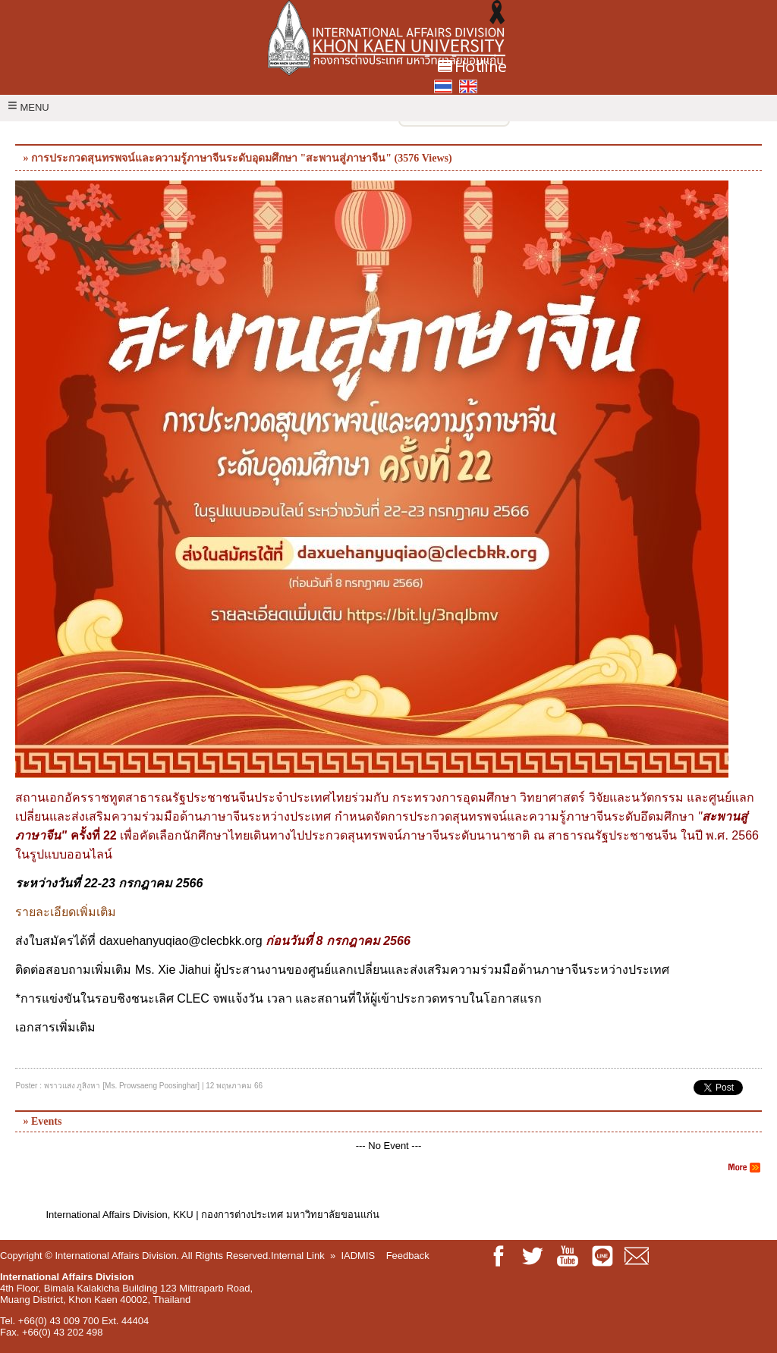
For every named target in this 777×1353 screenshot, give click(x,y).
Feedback (407, 1255)
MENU (28, 107)
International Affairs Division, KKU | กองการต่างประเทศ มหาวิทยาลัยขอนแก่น (212, 1214)
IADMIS (358, 1255)
